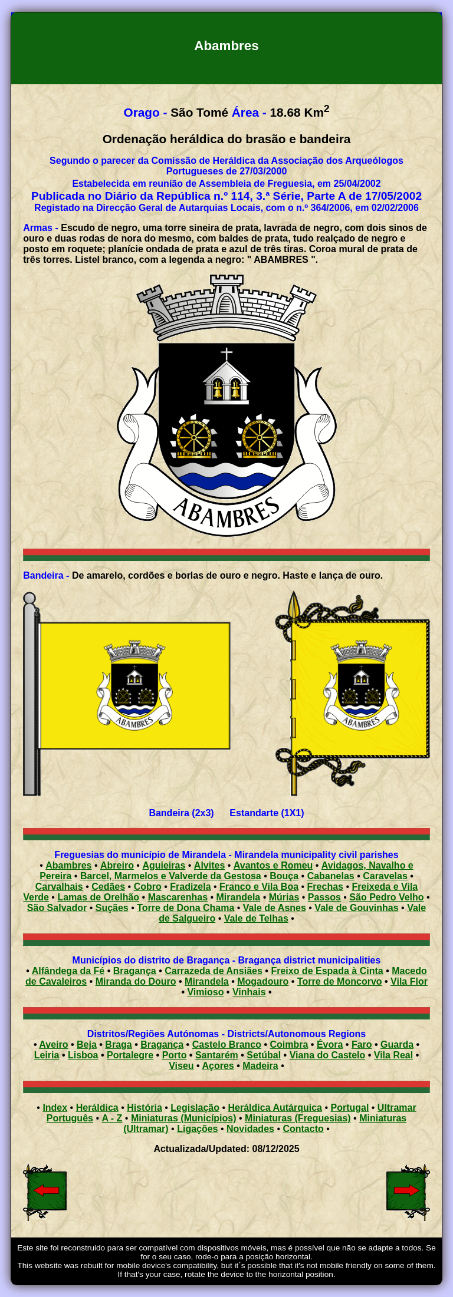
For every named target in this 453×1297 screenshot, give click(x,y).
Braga (118, 1044)
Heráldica (97, 1108)
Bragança (134, 971)
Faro (362, 1044)
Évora (330, 1044)
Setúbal (264, 1055)
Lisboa (83, 1055)
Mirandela (207, 981)
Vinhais (249, 992)
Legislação (194, 1108)
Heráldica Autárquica (275, 1108)
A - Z (111, 1118)
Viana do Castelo (328, 1055)
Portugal (349, 1108)
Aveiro (53, 1044)
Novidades (250, 1129)
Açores (218, 1066)
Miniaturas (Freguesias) (298, 1118)
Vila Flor (409, 981)
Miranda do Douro (136, 981)
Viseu (181, 1066)
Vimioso (205, 992)
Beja (87, 1044)
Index (54, 1108)
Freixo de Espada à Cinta (327, 971)
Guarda (396, 1044)
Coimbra (289, 1044)
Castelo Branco (226, 1044)
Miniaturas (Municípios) (184, 1118)
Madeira (260, 1066)
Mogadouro (262, 981)
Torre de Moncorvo (339, 981)
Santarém (216, 1055)
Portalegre (130, 1055)
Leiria (47, 1055)
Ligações (197, 1129)
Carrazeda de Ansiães (213, 971)
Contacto (303, 1129)
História (144, 1108)
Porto (174, 1055)
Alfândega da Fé (68, 971)
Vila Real (393, 1055)
